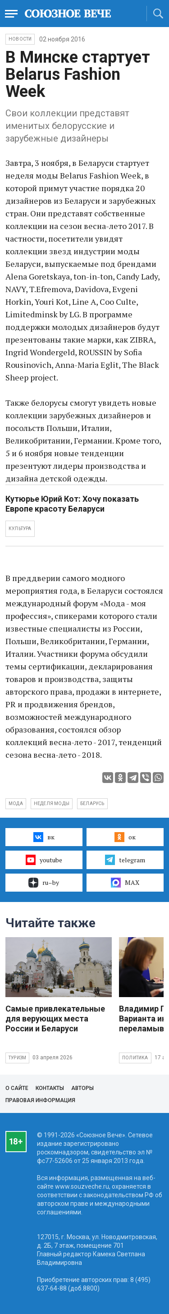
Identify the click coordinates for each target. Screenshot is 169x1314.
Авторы (82, 1088)
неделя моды (51, 803)
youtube (44, 860)
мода (16, 803)
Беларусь (92, 803)
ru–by (43, 883)
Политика (135, 1057)
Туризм (17, 1057)
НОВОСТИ (20, 39)
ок (125, 837)
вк (44, 837)
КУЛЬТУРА (20, 528)
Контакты (50, 1088)
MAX (125, 883)
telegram (125, 860)
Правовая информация (40, 1100)
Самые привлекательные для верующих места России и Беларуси (55, 1018)
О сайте (16, 1088)
